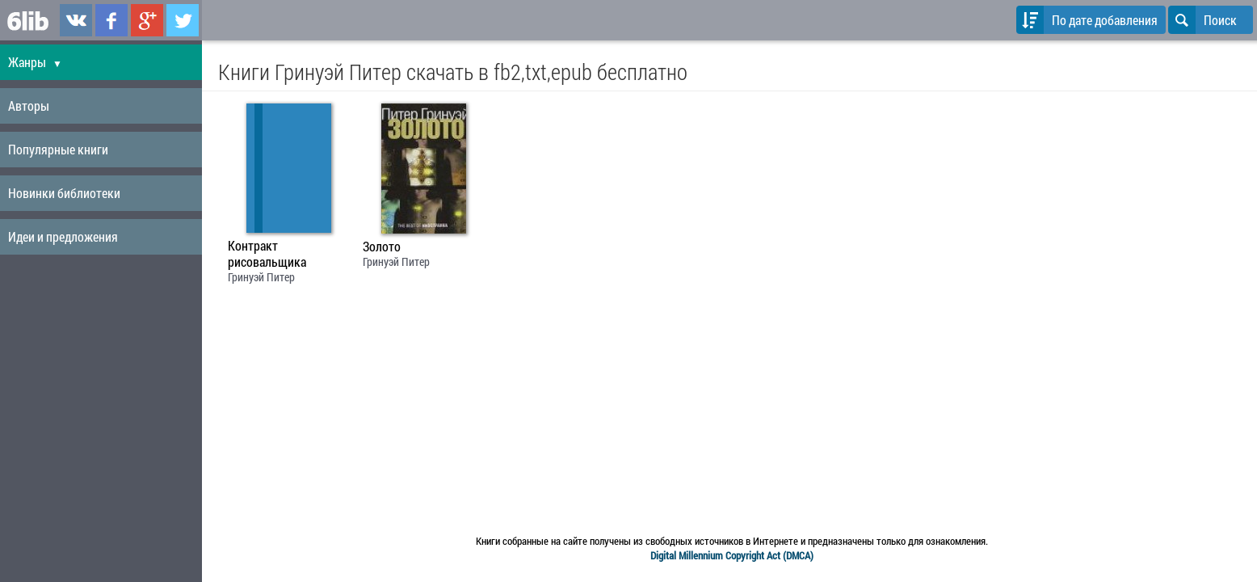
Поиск (1202, 20)
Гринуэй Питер (261, 277)
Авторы (28, 105)
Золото (382, 246)
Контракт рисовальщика (267, 254)
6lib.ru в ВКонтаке (76, 20)
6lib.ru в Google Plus (147, 20)
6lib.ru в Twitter (182, 20)
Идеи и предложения (63, 236)
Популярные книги (58, 149)
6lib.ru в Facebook (111, 20)
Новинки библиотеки (64, 192)
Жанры (35, 61)
